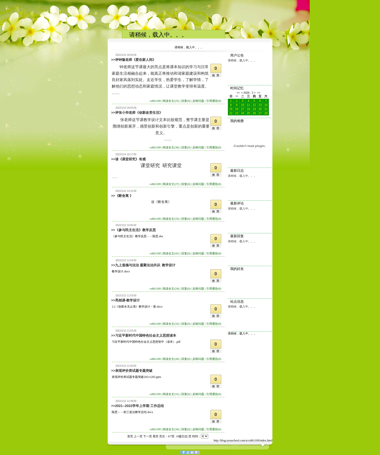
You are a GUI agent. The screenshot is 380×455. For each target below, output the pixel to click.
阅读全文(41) (171, 253)
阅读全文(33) (171, 218)
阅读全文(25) (171, 101)
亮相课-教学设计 (127, 300)
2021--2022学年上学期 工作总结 (139, 406)
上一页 (138, 436)
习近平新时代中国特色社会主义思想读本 (145, 335)
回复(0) (185, 101)
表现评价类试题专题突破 (133, 371)
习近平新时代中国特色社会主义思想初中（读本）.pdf (146, 341)
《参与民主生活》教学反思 (135, 230)
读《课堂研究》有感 (130, 159)
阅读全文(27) (171, 184)
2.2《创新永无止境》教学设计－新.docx (137, 306)
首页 (130, 436)
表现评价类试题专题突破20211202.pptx (136, 377)
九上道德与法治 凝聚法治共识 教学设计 (145, 265)
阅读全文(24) (171, 288)
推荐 (216, 75)
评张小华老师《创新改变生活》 (139, 112)
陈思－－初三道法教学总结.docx (132, 412)
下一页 (147, 436)
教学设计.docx (121, 271)
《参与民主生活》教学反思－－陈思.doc (137, 236)
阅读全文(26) (171, 359)
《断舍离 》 (124, 196)
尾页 (155, 436)
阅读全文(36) (171, 147)
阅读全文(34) (171, 429)
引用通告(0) (213, 101)
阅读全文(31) (171, 394)
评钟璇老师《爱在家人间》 (135, 60)
